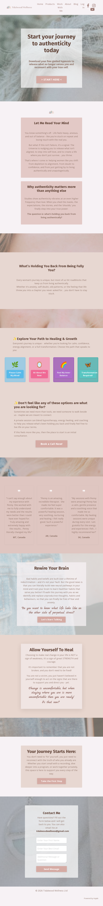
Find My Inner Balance (63, 375)
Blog (76, 4)
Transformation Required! (89, 375)
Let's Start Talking (51, 621)
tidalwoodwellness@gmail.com (53, 834)
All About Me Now (39, 375)
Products (50, 4)
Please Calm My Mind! (15, 375)
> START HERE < (51, 79)
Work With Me (60, 7)
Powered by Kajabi (91, 902)
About (68, 4)
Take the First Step (51, 783)
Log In (82, 6)
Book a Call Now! (51, 445)
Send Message (51, 872)
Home (40, 4)
